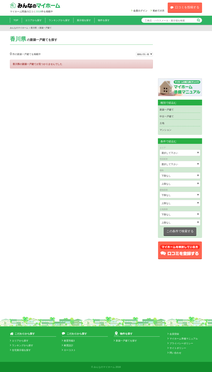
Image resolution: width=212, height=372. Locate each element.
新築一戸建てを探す (125, 340)
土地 (162, 123)
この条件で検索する (180, 231)
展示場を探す (84, 20)
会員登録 (173, 334)
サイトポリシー (177, 348)
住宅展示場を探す (20, 350)
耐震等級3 (68, 340)
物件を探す (104, 20)
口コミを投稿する (184, 7)
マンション (165, 129)
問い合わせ (174, 352)
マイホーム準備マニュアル (183, 338)
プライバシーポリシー (180, 343)
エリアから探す (33, 20)
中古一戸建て (167, 116)
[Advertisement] (180, 57)
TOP (15, 20)
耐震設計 (67, 345)
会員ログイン (139, 10)
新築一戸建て (167, 109)
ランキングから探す (59, 20)
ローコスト (69, 350)
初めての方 (157, 10)
